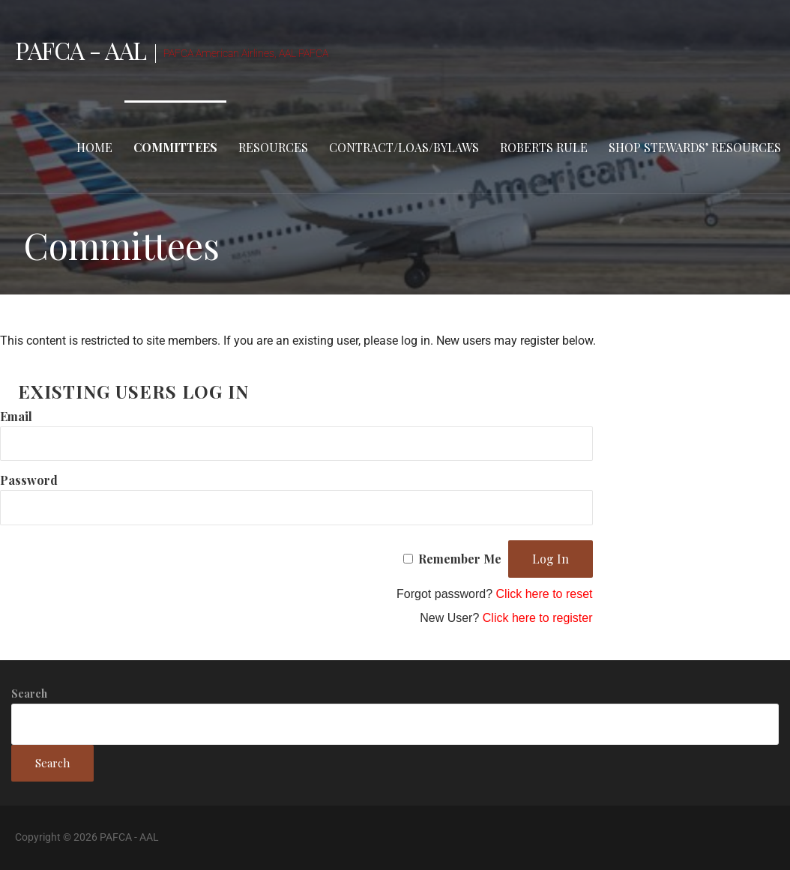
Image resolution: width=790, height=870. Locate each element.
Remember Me (459, 559)
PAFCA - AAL (80, 50)
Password (29, 480)
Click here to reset (544, 593)
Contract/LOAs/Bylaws (404, 147)
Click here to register (538, 617)
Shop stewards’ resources (695, 147)
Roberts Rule (544, 147)
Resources (273, 147)
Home (94, 147)
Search (29, 693)
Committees (175, 147)
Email (16, 416)
